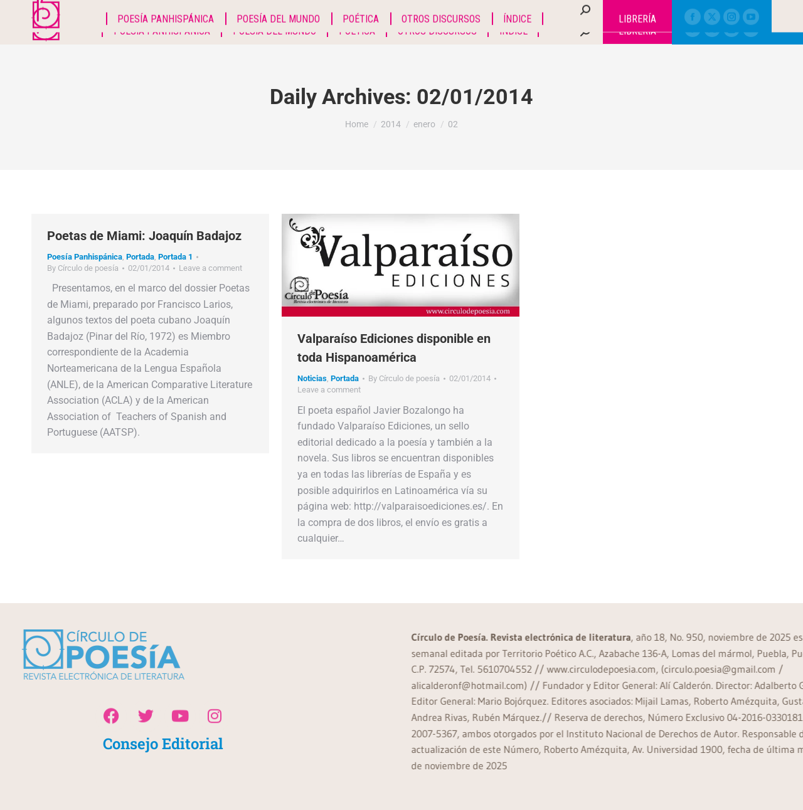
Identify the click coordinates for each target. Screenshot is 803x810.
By (83, 268)
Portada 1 (175, 256)
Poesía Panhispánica (84, 256)
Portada (140, 256)
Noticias (312, 378)
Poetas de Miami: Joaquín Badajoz (144, 235)
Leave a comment (210, 268)
